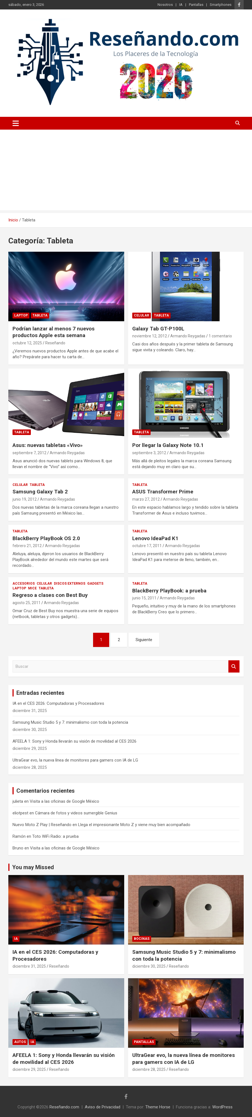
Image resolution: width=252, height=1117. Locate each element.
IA (181, 5)
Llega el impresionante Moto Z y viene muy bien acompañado (134, 824)
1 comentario (220, 336)
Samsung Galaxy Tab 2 (40, 491)
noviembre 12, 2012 (149, 336)
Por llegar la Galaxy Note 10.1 (168, 445)
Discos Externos (69, 583)
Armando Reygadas (187, 336)
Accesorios (24, 583)
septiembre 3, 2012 (149, 453)
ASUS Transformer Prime (162, 491)
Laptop (21, 315)
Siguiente (144, 639)
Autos (20, 1042)
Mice (32, 588)
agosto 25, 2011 (27, 602)
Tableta (40, 315)
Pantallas (196, 5)
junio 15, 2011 (144, 598)
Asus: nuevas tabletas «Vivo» (48, 445)
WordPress (222, 1106)
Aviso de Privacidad (102, 1106)
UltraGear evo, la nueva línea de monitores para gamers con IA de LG (75, 760)
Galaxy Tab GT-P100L (158, 328)
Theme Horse (157, 1106)
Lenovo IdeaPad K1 (155, 538)
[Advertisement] (126, 171)
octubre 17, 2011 (147, 545)
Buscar (233, 666)
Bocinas (141, 939)
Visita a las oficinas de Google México (64, 801)
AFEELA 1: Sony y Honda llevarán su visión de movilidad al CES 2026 (74, 741)
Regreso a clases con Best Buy (50, 595)
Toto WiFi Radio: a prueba (55, 836)
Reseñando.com (64, 1106)
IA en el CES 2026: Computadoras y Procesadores (58, 703)
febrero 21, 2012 (27, 545)
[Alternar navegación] (15, 123)
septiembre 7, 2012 (29, 453)
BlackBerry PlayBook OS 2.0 (46, 538)
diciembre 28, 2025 (149, 1069)
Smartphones (220, 5)
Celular (141, 315)
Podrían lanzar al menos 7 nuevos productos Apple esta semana (53, 332)
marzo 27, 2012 (146, 499)
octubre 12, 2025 (27, 343)
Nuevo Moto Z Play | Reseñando (42, 824)
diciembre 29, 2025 (29, 1069)
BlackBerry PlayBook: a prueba (169, 590)
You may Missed (33, 867)
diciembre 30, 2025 (149, 966)
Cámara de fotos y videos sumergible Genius (76, 812)
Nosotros (165, 5)
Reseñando (55, 343)
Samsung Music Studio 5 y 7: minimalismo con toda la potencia (70, 722)
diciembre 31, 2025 (29, 966)
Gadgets (95, 583)
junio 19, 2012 (25, 499)
